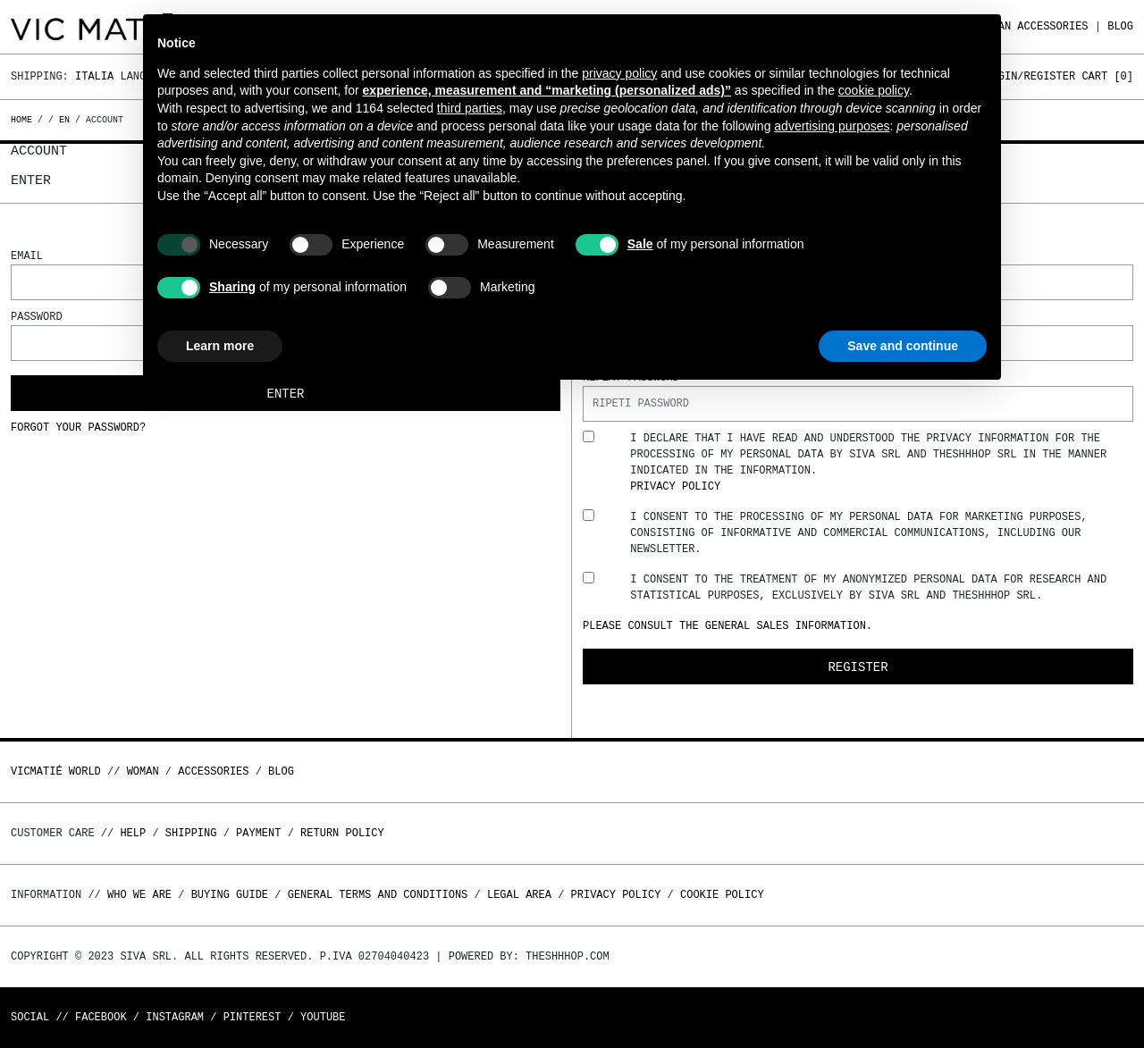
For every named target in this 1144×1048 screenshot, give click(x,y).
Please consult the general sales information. (727, 625)
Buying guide (229, 894)
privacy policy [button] (619, 73)
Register (857, 666)
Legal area (519, 894)
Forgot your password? (78, 427)
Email (27, 256)
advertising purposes (831, 126)
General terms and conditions (378, 894)
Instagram (175, 1017)
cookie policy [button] (873, 90)
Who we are (139, 894)
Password (37, 316)
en (64, 119)
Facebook (101, 1017)
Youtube (322, 1017)
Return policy (342, 833)
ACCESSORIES (1052, 26)
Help (133, 833)
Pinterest (252, 1017)
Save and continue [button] (902, 346)
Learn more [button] (220, 346)
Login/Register (1030, 76)
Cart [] (1107, 76)
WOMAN (143, 771)
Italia (94, 76)
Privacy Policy (675, 486)
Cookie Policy (722, 894)
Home (24, 119)
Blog (1120, 26)
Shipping (191, 833)
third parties (469, 108)
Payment (258, 833)
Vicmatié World (56, 771)
